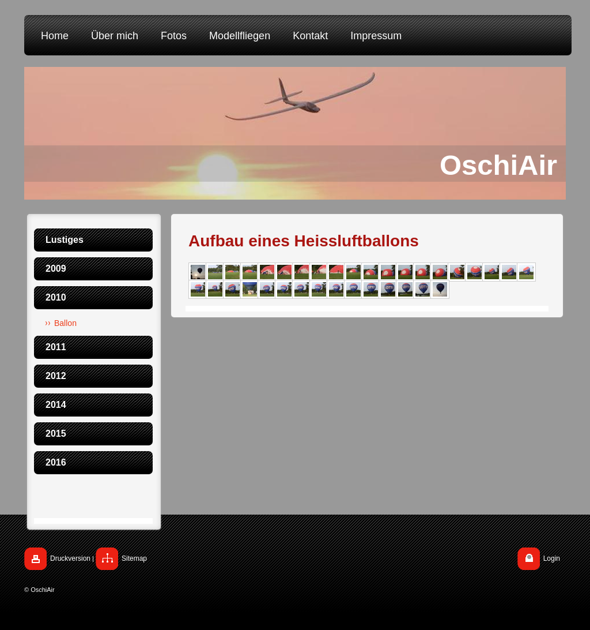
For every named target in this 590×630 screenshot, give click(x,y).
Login (551, 558)
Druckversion (70, 558)
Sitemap (134, 558)
